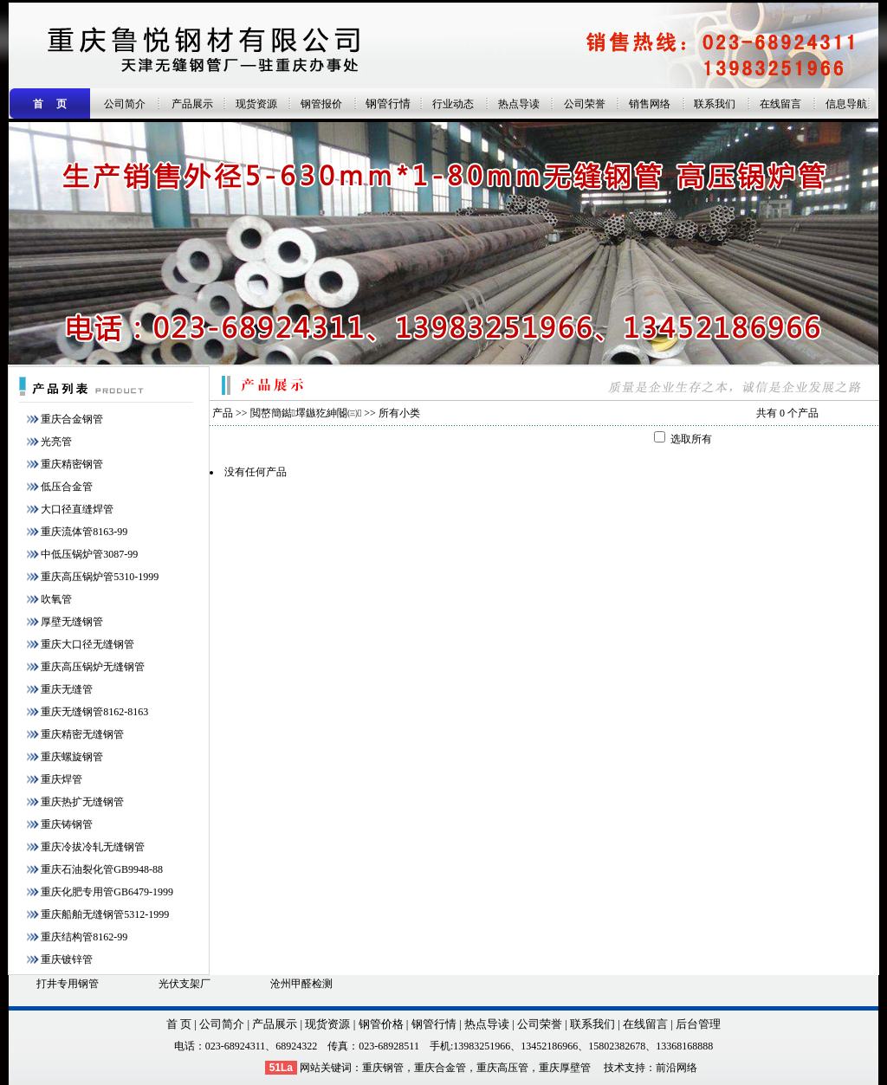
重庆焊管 (61, 779)
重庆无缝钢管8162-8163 (94, 712)
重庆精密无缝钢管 (82, 734)
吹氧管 (56, 599)
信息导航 (846, 104)
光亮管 (56, 442)
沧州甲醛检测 (301, 984)
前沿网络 (676, 1068)
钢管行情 (388, 103)
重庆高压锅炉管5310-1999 (100, 577)
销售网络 (649, 104)
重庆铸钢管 (67, 824)
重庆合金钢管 (72, 419)
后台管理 (698, 1023)
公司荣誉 (584, 104)
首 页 (178, 1023)
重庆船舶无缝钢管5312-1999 (105, 914)
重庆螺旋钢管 (72, 757)
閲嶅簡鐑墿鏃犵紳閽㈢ (306, 413)
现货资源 (256, 104)
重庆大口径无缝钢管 (87, 644)
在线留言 (780, 104)
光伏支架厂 (184, 984)
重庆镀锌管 (67, 959)
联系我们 (714, 104)
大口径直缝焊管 (77, 509)
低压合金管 (67, 487)
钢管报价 (321, 104)
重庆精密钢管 (72, 464)
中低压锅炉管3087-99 (89, 554)
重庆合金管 (440, 1068)
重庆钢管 (383, 1068)
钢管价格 (381, 1023)
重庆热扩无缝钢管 (82, 802)
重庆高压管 (502, 1068)
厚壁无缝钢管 (72, 622)
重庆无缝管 (67, 689)
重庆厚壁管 (565, 1068)
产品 (222, 413)
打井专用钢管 (67, 984)
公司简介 (125, 104)
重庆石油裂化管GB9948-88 (102, 869)
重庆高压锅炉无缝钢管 (93, 667)
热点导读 (519, 104)
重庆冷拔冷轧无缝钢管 (93, 847)
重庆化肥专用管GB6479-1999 (107, 892)
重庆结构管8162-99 (84, 937)
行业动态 (453, 104)
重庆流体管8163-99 (84, 532)
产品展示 (192, 104)
